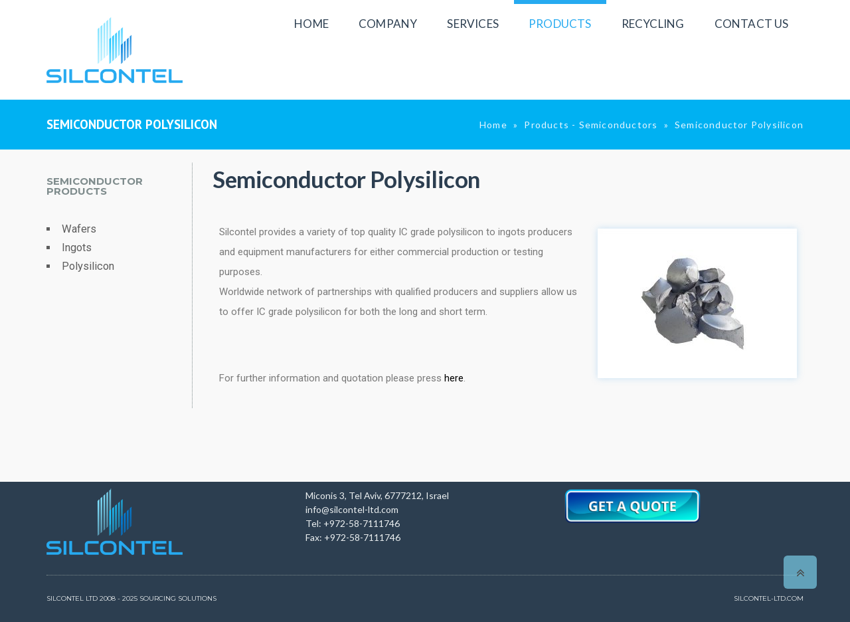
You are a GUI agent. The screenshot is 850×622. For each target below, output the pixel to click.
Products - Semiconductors (590, 124)
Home (493, 124)
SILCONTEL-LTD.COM (769, 598)
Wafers (79, 229)
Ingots (77, 247)
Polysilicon (88, 266)
